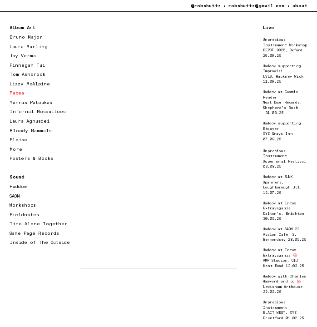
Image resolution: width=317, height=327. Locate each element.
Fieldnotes (24, 215)
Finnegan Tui (27, 65)
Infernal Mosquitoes (38, 111)
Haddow (18, 186)
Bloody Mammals (31, 131)
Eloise (18, 140)
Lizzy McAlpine (30, 84)
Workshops (23, 205)
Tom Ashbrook (27, 74)
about (299, 6)
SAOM (15, 196)
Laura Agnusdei (30, 121)
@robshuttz (206, 6)
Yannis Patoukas (31, 102)
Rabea (17, 93)
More (16, 149)
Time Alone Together (39, 224)
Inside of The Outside (40, 242)
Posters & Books (31, 158)
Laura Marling (29, 47)
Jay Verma (23, 56)
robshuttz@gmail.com (256, 6)
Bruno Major (26, 37)
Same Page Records (34, 233)
